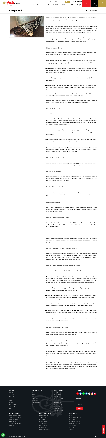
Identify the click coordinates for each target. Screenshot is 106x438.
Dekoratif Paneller (57, 394)
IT (60, 1)
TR (50, 1)
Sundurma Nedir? (42, 419)
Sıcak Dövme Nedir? (43, 425)
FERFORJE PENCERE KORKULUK (15, 417)
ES (62, 1)
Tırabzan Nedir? (71, 427)
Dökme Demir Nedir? (73, 425)
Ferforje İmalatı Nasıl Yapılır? (44, 429)
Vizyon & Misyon (12, 396)
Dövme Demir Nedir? (43, 417)
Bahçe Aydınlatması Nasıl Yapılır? (75, 417)
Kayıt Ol (80, 408)
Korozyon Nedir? (72, 415)
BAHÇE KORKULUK (12, 421)
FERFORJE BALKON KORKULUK (14, 419)
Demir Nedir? (71, 429)
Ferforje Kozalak (57, 406)
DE (57, 1)
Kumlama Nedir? (42, 427)
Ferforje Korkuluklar (53, 5)
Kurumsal (32, 5)
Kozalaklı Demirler (57, 408)
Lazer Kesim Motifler (58, 396)
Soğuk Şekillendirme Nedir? (74, 421)
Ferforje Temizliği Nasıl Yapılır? (74, 423)
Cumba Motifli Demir (58, 404)
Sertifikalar (11, 400)
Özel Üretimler (71, 5)
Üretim (63, 5)
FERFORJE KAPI (12, 425)
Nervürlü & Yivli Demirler (58, 410)
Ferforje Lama (56, 392)
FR (55, 1)
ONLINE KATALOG (35, 396)
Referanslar (34, 394)
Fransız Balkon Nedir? (43, 421)
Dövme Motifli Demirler (58, 398)
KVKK (32, 404)
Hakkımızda (11, 394)
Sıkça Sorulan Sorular (36, 402)
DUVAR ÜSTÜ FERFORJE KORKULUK (15, 423)
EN (52, 1)
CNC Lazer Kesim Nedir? (73, 419)
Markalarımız (11, 402)
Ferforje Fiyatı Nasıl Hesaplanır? (45, 415)
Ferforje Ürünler (41, 5)
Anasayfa (11, 392)
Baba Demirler (56, 400)
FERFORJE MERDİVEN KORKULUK (15, 415)
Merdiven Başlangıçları (58, 402)
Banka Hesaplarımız (35, 400)
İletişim (79, 5)
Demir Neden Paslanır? (43, 423)
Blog (67, 2)
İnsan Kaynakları (12, 404)
